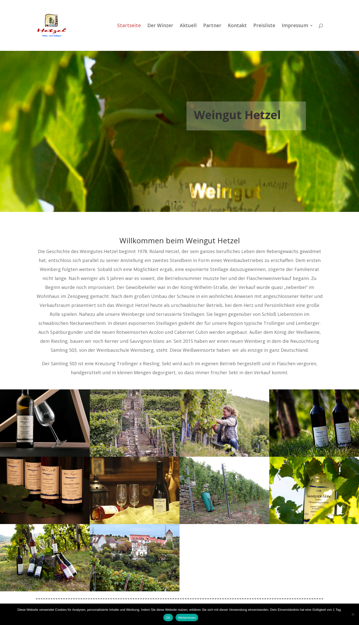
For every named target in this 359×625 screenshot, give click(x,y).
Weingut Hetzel (237, 114)
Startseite (129, 26)
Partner (212, 26)
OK (168, 618)
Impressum (295, 26)
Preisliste (264, 26)
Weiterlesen (187, 618)
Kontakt (237, 26)
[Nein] (352, 614)
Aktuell (188, 26)
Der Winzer (160, 26)
